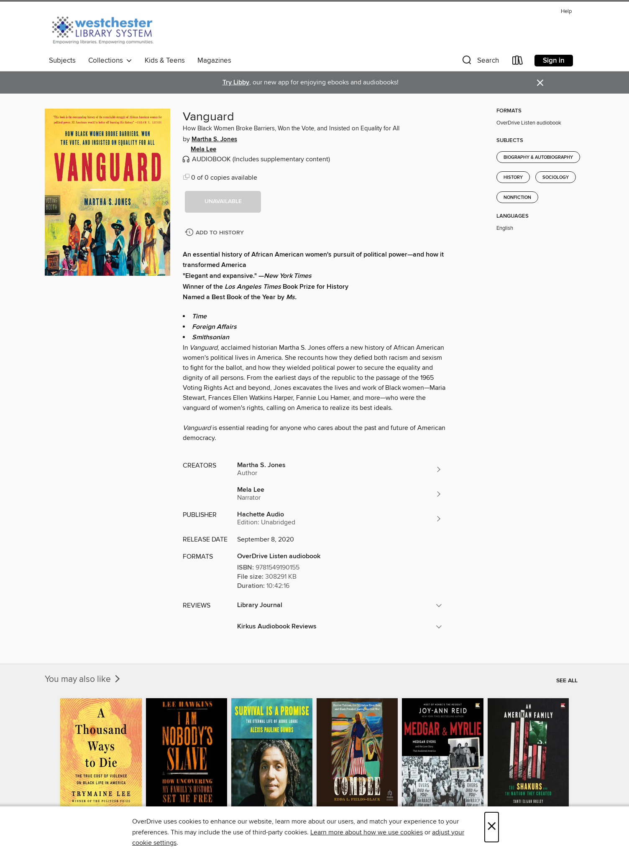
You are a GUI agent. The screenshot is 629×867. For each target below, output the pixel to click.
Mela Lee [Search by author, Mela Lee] (203, 149)
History (513, 178)
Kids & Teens (165, 60)
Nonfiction (517, 198)
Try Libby (235, 82)
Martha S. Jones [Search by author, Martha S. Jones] (214, 139)
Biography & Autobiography (538, 157)
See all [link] (567, 680)
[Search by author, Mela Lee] (339, 494)
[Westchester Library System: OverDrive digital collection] (107, 28)
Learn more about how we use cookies (366, 832)
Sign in (554, 60)
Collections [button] (110, 60)
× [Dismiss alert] (540, 83)
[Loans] (517, 62)
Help (566, 11)
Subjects (62, 60)
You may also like (83, 679)
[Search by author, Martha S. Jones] (339, 469)
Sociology (555, 178)
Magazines (214, 60)
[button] (479, 62)
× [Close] (491, 827)
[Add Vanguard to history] (215, 233)
